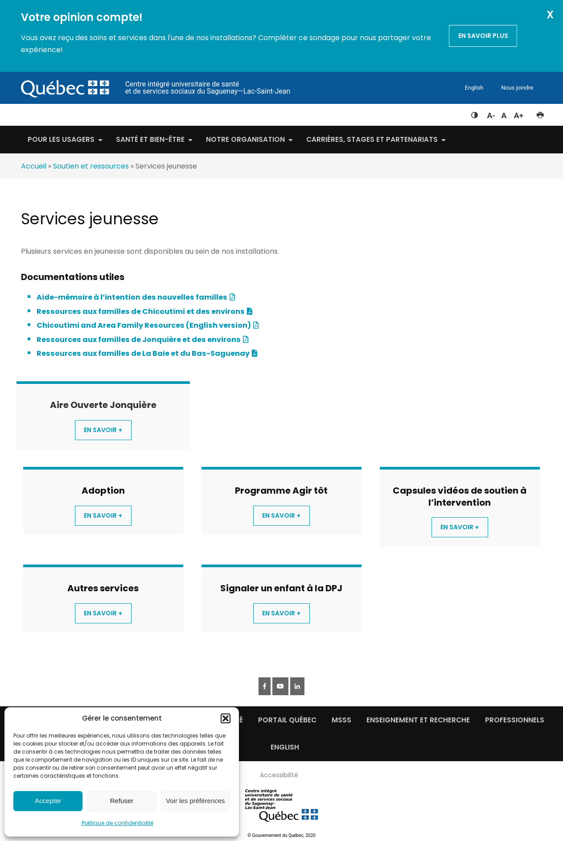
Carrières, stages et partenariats (372, 139)
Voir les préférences (195, 800)
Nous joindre (517, 87)
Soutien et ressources (91, 166)
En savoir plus (483, 35)
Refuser (122, 800)
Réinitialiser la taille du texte (504, 113)
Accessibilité (279, 775)
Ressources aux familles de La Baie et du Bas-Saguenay (143, 353)
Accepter (48, 800)
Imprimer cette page (540, 113)
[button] (225, 718)
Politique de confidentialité (117, 823)
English (474, 87)
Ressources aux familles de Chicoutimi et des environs (141, 311)
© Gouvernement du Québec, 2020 (281, 835)
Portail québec (287, 720)
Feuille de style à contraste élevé (474, 113)
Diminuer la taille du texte (490, 114)
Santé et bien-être (150, 139)
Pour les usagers (61, 139)
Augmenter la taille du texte (519, 113)
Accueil (33, 166)
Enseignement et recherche (418, 720)
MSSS (341, 720)
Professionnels (514, 720)
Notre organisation (245, 139)
